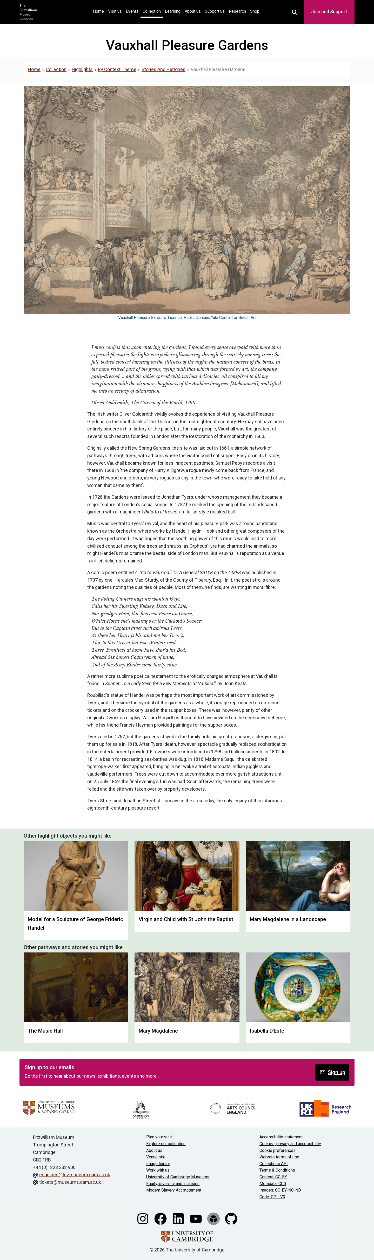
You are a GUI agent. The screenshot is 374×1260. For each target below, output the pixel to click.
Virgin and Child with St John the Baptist (186, 919)
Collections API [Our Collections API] (273, 1163)
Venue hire (155, 1156)
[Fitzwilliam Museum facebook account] (161, 1218)
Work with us (158, 1170)
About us (193, 11)
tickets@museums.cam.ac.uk (70, 1182)
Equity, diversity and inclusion (172, 1183)
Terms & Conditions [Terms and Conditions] (277, 1170)
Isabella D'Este (267, 1031)
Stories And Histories (163, 69)
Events (132, 11)
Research (237, 11)
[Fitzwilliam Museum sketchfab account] (214, 1218)
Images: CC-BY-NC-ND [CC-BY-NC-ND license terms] (280, 1190)
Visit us (115, 11)
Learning (173, 11)
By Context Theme (117, 69)
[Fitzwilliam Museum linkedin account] (179, 1218)
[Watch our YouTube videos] (196, 1218)
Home (99, 11)
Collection (152, 11)
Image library (158, 1163)
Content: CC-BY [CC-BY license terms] (273, 1176)
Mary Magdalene (158, 1031)
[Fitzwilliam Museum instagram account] (143, 1218)
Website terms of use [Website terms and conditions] (279, 1156)
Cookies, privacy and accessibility (290, 1143)
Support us (215, 11)
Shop (254, 11)
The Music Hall (45, 1031)
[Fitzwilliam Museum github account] (231, 1218)
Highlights (82, 69)
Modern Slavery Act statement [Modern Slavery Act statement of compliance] (173, 1190)
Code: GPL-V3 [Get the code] (272, 1196)
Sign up (332, 1072)
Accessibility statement (281, 1136)
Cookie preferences (277, 1150)
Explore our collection (165, 1143)
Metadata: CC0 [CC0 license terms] (272, 1183)
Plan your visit (159, 1136)
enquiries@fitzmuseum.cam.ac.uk (74, 1174)
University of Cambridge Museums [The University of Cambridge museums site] (177, 1176)
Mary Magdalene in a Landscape (288, 919)
